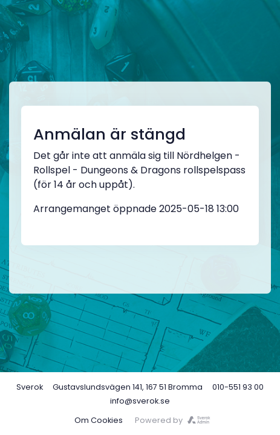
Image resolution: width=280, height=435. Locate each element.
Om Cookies (98, 420)
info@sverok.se (140, 401)
